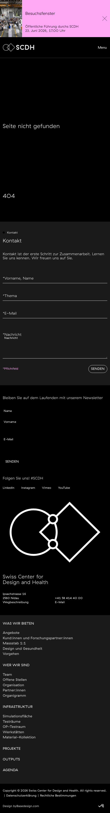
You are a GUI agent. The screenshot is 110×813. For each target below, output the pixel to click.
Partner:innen (14, 690)
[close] (104, 18)
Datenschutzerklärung (21, 795)
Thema (10, 296)
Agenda (10, 770)
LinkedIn (8, 487)
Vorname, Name (18, 278)
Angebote (11, 633)
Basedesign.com (27, 806)
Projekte (12, 749)
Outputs (11, 759)
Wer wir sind (16, 665)
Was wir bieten (18, 623)
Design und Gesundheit (22, 649)
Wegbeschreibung (15, 602)
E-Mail (10, 313)
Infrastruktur (17, 707)
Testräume (12, 722)
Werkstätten (13, 732)
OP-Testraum (14, 727)
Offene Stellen (15, 680)
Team (7, 675)
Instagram (28, 487)
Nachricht (12, 335)
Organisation (13, 685)
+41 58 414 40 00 (69, 598)
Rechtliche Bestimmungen (58, 795)
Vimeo (46, 487)
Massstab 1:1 (14, 643)
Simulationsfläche (17, 716)
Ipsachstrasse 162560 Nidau (14, 596)
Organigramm (14, 696)
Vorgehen (11, 654)
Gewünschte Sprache (17, 444)
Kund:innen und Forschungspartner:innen (38, 638)
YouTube (64, 487)
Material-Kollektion (19, 737)
